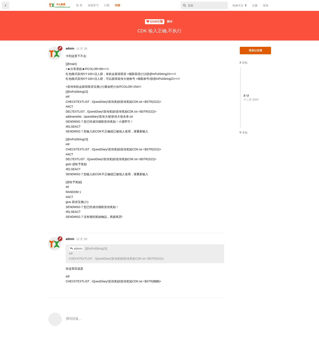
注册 (254, 5)
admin (78, 248)
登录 (265, 5)
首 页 (79, 5)
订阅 (106, 5)
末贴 (243, 132)
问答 (117, 5)
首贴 (243, 62)
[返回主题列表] (5, 5)
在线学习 (93, 5)
